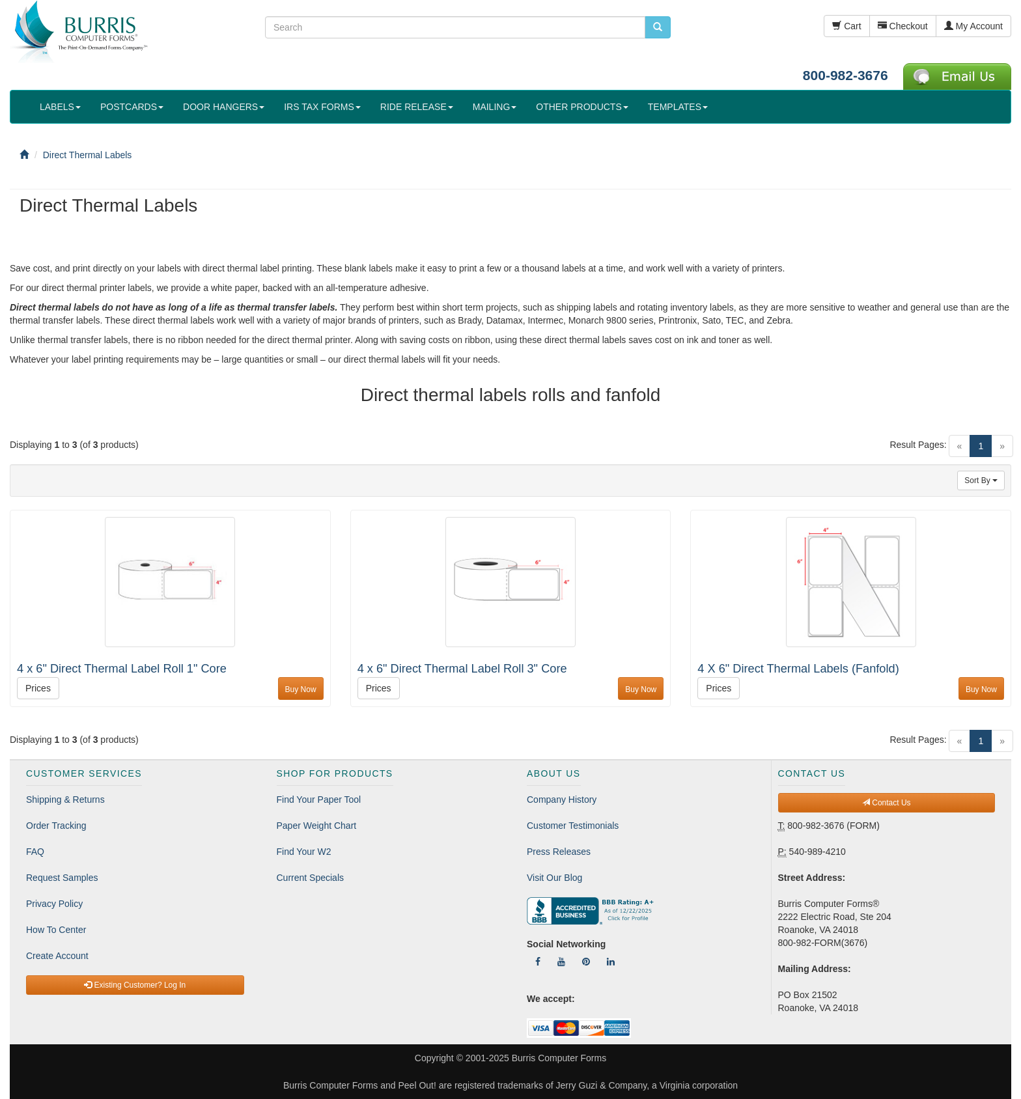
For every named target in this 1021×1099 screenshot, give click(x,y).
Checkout (903, 26)
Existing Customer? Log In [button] (135, 985)
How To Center (56, 930)
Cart (846, 26)
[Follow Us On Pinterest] (586, 962)
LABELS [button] (60, 107)
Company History (561, 799)
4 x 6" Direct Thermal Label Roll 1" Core (122, 668)
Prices (38, 688)
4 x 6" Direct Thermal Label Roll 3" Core (462, 668)
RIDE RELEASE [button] (416, 107)
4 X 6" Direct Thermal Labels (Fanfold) (798, 668)
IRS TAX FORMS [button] (322, 107)
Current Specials (310, 877)
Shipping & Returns (65, 799)
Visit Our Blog (554, 877)
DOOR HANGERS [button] (223, 107)
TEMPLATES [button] (678, 107)
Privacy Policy (54, 903)
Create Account (57, 956)
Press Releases (559, 851)
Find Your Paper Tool (319, 799)
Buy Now (300, 689)
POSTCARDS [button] (131, 107)
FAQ (35, 851)
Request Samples (62, 877)
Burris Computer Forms (559, 1058)
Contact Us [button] (886, 802)
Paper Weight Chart (317, 825)
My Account (973, 26)
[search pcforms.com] (658, 27)
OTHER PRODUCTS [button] (582, 107)
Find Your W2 (304, 851)
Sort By (981, 480)
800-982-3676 (845, 75)
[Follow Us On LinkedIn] (610, 962)
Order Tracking (56, 825)
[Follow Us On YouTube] (561, 962)
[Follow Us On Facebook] (538, 962)
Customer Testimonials (573, 825)
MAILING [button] (495, 107)
